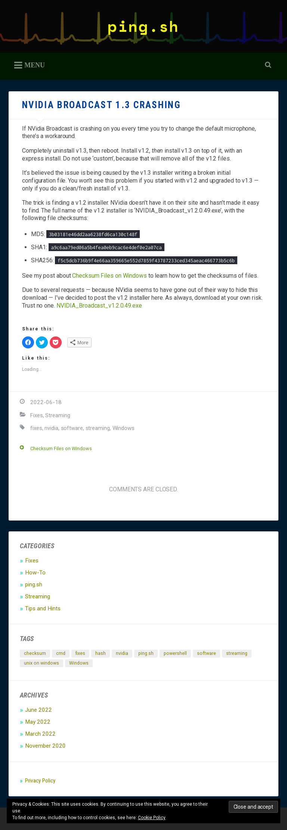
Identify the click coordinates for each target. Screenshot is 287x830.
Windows (123, 428)
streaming (98, 428)
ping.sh (143, 26)
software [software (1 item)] (206, 653)
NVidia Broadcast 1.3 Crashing (101, 105)
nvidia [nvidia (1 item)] (122, 653)
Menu (34, 64)
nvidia (51, 428)
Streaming (57, 415)
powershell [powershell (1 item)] (175, 653)
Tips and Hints (43, 608)
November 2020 (45, 745)
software (72, 428)
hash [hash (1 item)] (100, 653)
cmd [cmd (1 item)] (60, 653)
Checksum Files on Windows (109, 275)
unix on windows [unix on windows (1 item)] (41, 663)
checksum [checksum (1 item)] (35, 653)
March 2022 (40, 733)
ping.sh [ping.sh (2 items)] (146, 653)
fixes (36, 428)
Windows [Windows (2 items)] (79, 663)
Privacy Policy (40, 780)
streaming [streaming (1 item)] (236, 653)
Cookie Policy (152, 817)
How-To (35, 572)
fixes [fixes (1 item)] (80, 653)
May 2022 (37, 721)
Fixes (36, 415)
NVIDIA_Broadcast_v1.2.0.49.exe (99, 305)
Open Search (267, 65)
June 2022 (38, 710)
